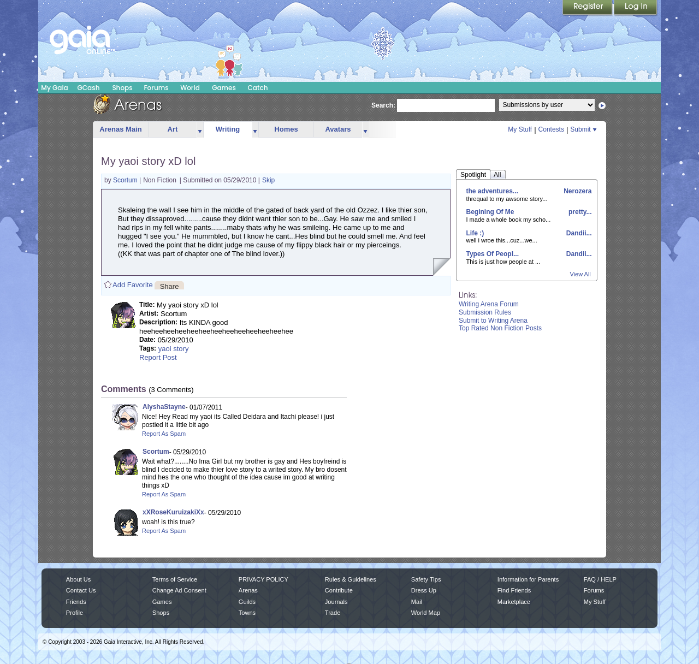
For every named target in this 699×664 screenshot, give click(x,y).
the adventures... (492, 191)
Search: (383, 105)
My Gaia (54, 87)
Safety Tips (426, 579)
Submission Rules (485, 312)
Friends (76, 601)
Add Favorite (132, 285)
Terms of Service (174, 579)
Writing (228, 129)
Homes (286, 129)
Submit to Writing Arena (493, 320)
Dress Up (423, 590)
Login (635, 8)
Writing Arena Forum (489, 304)
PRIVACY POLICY (263, 579)
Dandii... (577, 233)
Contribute (339, 590)
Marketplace (513, 601)
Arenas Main (120, 129)
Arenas (248, 590)
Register (588, 8)
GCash (89, 87)
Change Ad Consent (179, 590)
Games (224, 87)
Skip (268, 180)
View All (580, 274)
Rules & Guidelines (350, 579)
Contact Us (81, 590)
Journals (336, 601)
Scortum (126, 180)
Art (173, 129)
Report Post (158, 357)
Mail (416, 601)
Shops (122, 87)
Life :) (475, 233)
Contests (551, 129)
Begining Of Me (490, 212)
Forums (156, 87)
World (190, 87)
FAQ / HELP (600, 579)
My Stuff (520, 129)
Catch (258, 87)
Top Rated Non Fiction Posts (500, 328)
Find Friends (514, 590)
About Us (78, 579)
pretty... (579, 212)
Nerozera (577, 191)
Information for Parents (528, 579)
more (200, 130)
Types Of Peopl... (492, 254)
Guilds (247, 601)
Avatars (338, 129)
